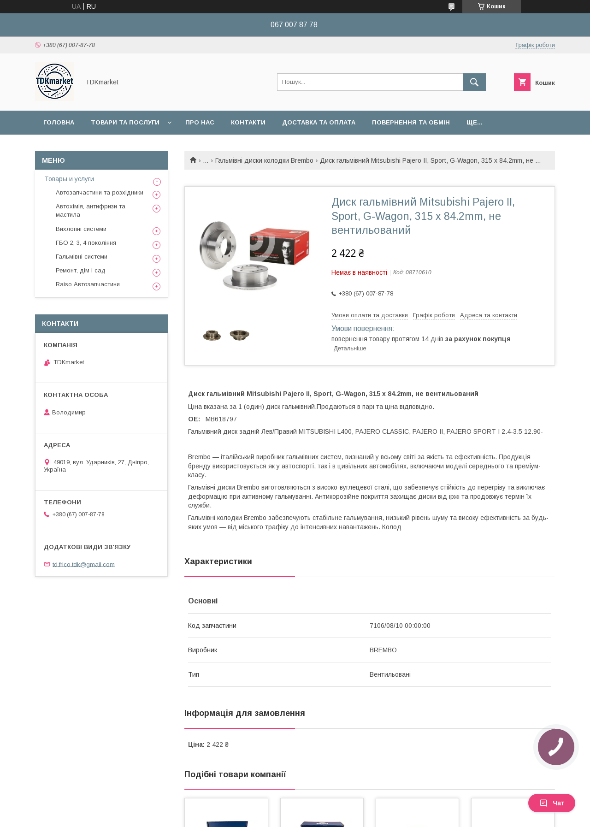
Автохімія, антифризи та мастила (90, 210)
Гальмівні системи (81, 256)
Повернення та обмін (411, 122)
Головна (58, 122)
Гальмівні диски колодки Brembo (264, 160)
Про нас (199, 122)
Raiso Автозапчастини (88, 284)
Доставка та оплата (318, 122)
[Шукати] (474, 82)
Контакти (248, 122)
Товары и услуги (69, 179)
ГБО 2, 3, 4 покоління (86, 242)
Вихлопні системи (81, 228)
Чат (551, 803)
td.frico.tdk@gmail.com (84, 564)
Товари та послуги (125, 122)
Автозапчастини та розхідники (99, 192)
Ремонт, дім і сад (81, 270)
